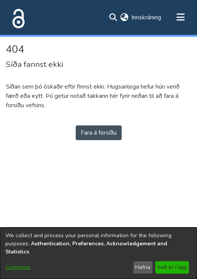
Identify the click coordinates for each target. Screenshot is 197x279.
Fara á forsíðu (99, 132)
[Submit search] (113, 17)
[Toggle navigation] (180, 17)
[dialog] (98, 253)
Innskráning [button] (146, 17)
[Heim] (17, 17)
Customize (18, 267)
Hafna (142, 267)
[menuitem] (124, 17)
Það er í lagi (172, 267)
